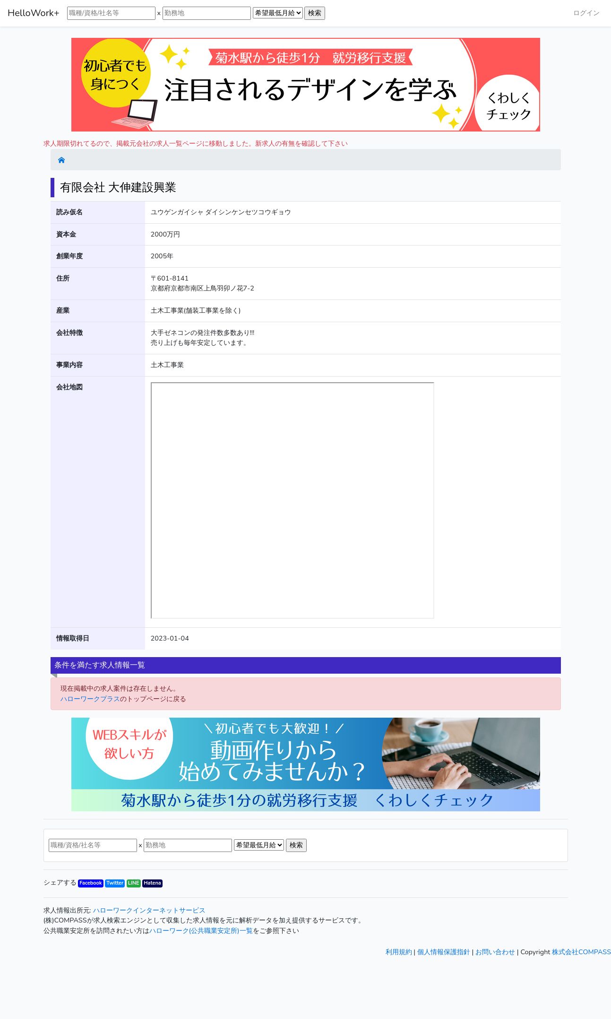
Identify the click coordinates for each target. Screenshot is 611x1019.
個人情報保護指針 (443, 952)
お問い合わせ (495, 952)
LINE (133, 883)
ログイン (586, 13)
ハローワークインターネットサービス (149, 910)
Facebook (90, 883)
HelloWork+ (34, 13)
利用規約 (399, 952)
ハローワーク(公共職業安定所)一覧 (201, 930)
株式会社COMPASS (581, 952)
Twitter (114, 883)
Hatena (152, 883)
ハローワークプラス (90, 698)
